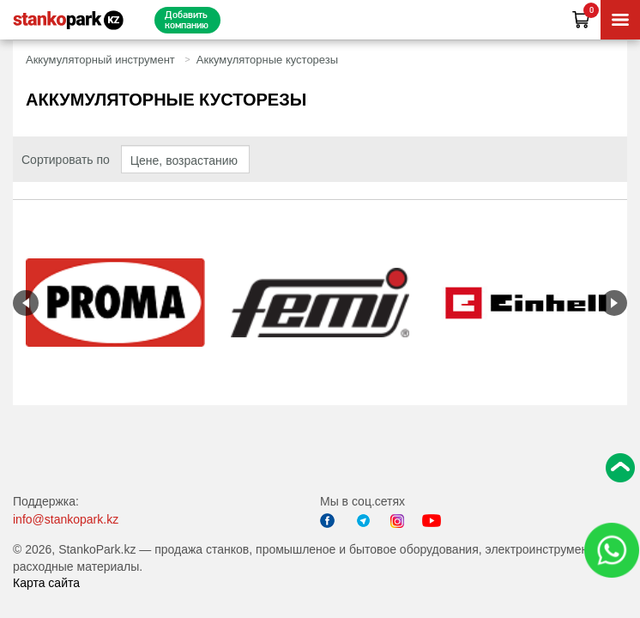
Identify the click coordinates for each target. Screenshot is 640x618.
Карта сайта (46, 583)
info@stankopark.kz (65, 519)
